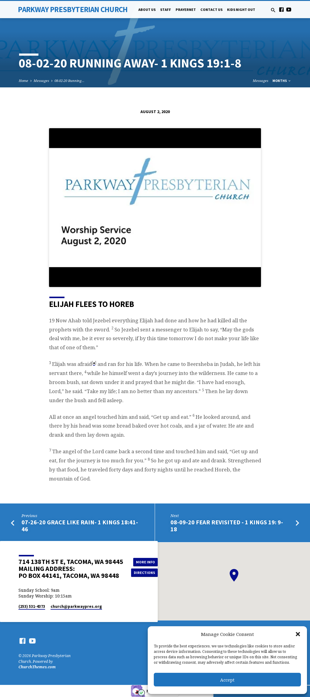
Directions (145, 572)
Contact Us (211, 9)
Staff (165, 9)
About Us (147, 9)
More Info (145, 561)
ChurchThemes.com (37, 666)
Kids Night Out (241, 9)
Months (281, 81)
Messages (41, 80)
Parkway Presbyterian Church (72, 9)
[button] (298, 634)
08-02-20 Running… (69, 80)
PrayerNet (186, 9)
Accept (227, 680)
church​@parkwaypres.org (76, 606)
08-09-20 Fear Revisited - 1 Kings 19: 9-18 (226, 525)
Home (23, 80)
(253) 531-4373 (31, 606)
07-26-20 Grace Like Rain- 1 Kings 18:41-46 (79, 525)
